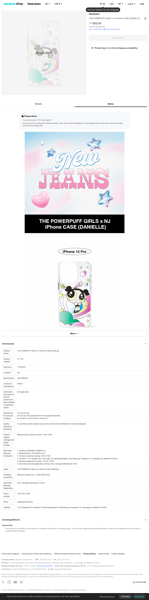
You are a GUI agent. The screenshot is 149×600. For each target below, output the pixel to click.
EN (46, 4)
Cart (112, 4)
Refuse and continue (107, 597)
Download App (139, 582)
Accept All (139, 597)
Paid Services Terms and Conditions (37, 554)
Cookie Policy (103, 554)
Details (38, 104)
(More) (77, 596)
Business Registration (44, 566)
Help (142, 4)
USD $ (57, 4)
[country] (102, 3)
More (74, 333)
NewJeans (94, 14)
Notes (111, 104)
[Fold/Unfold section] (74, 343)
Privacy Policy (89, 554)
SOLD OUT (118, 38)
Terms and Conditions (10, 554)
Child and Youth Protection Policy (67, 554)
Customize (125, 597)
